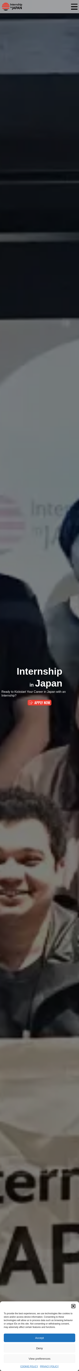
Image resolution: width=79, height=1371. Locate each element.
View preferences (39, 1358)
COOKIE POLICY (29, 1366)
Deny (39, 1348)
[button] (73, 1306)
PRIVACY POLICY (49, 1366)
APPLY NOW (39, 702)
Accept (39, 1337)
